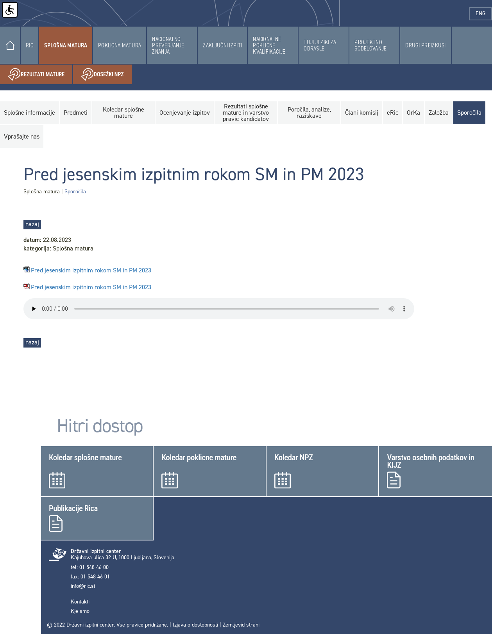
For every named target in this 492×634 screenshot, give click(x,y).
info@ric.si (83, 586)
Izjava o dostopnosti (195, 625)
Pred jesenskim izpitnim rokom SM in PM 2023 (91, 270)
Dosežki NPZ (106, 74)
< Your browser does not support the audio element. (218, 308)
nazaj (32, 224)
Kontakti (80, 602)
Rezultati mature (40, 74)
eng (484, 13)
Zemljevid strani (241, 625)
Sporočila (75, 191)
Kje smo (80, 611)
